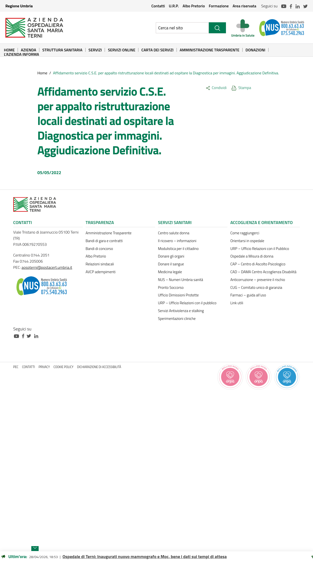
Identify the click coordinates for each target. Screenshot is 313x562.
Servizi (95, 50)
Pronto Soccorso (171, 287)
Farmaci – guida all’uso (248, 295)
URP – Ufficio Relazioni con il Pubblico (259, 248)
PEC (15, 367)
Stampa (241, 87)
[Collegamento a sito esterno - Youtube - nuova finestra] (17, 335)
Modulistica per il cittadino (178, 248)
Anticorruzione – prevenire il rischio (257, 279)
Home (9, 50)
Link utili (236, 303)
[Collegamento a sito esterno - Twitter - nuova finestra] (30, 335)
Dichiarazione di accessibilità (99, 367)
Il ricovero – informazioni (177, 241)
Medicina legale (170, 272)
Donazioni (255, 50)
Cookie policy (64, 367)
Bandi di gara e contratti (104, 241)
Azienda (28, 50)
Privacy (44, 367)
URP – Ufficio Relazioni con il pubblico (187, 303)
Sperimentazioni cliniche (177, 318)
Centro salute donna (173, 233)
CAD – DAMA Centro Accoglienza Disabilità (263, 272)
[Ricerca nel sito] (182, 27)
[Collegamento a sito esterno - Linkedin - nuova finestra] (37, 335)
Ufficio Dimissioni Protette (178, 295)
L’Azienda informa (21, 54)
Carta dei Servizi (157, 50)
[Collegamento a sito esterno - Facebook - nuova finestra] (24, 335)
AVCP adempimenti (100, 272)
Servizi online (121, 50)
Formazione (219, 6)
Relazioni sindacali (100, 264)
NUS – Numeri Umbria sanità (180, 279)
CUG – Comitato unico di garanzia (256, 287)
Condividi (216, 87)
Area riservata (244, 6)
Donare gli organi (171, 256)
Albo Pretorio (194, 6)
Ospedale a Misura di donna (251, 256)
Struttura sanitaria (62, 50)
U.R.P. (174, 6)
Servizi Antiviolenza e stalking (181, 311)
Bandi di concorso (99, 248)
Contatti (158, 6)
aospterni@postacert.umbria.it (47, 267)
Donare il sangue (171, 264)
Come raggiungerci (244, 233)
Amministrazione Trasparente (209, 50)
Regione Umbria (19, 6)
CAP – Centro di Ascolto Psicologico (257, 264)
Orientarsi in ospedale (247, 241)
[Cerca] (217, 27)
